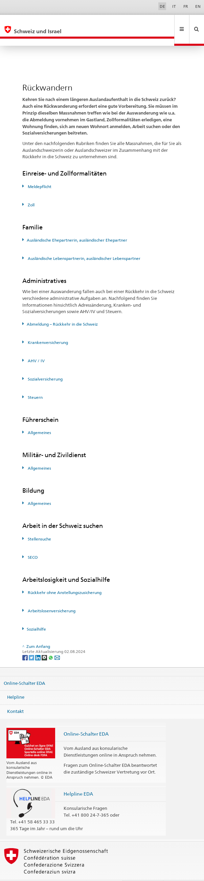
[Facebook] (25, 642)
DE (162, 6)
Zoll (31, 190)
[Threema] (45, 642)
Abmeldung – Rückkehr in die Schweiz (62, 309)
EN (198, 6)
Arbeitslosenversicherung (51, 596)
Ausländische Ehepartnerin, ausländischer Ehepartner (77, 225)
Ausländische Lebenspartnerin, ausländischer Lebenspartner (83, 243)
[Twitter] (32, 642)
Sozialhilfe (36, 614)
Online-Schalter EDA (24, 668)
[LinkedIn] (38, 642)
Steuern (35, 382)
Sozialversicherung (45, 364)
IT (174, 6)
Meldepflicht (39, 172)
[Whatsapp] (51, 642)
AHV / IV (36, 346)
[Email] (57, 642)
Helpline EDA (78, 779)
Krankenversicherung (47, 327)
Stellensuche (39, 524)
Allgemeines (39, 418)
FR (185, 6)
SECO (32, 542)
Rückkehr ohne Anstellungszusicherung (64, 577)
